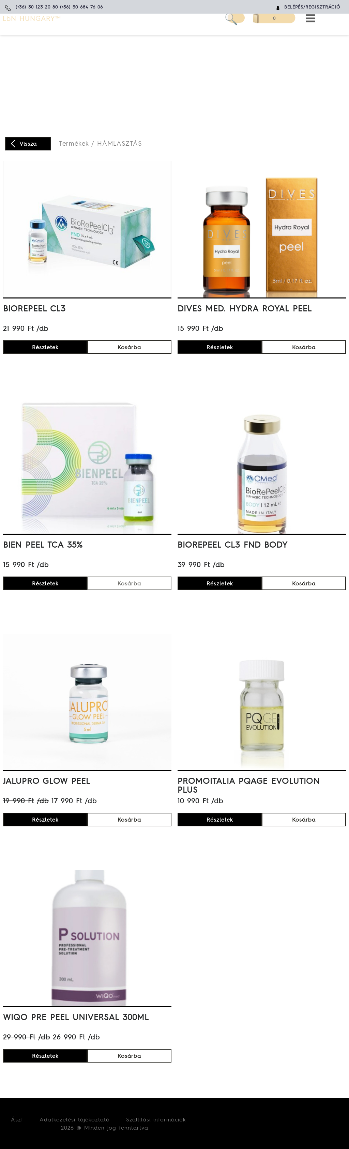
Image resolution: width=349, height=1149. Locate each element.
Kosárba (129, 347)
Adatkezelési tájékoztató (75, 1119)
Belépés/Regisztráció (312, 7)
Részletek (45, 347)
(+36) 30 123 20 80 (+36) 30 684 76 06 (59, 7)
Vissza (28, 143)
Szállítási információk (156, 1119)
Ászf (17, 1119)
